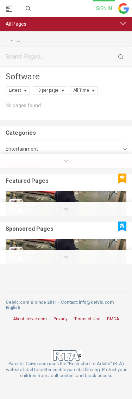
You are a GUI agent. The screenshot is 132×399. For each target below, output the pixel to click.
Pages (12, 40)
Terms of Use (87, 318)
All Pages (16, 24)
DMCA (113, 318)
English (13, 307)
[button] (123, 24)
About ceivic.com (30, 318)
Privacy (61, 318)
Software (23, 76)
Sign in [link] (104, 8)
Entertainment (22, 149)
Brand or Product (40, 40)
